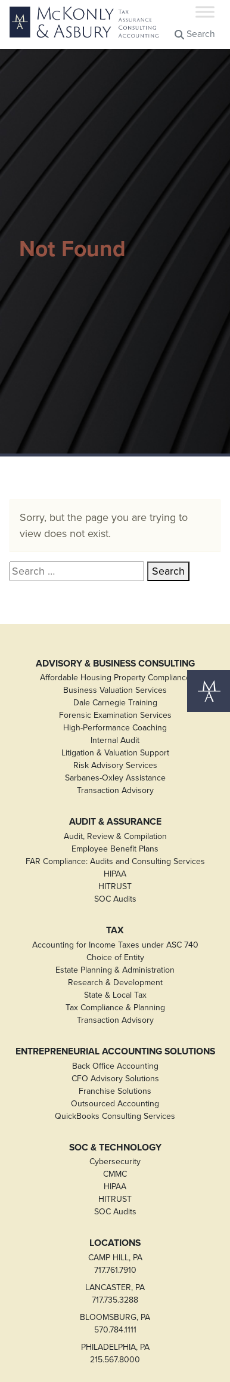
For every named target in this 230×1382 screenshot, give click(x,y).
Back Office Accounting (115, 1066)
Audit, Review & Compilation (115, 836)
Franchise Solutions (115, 1091)
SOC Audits (115, 899)
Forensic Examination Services (115, 715)
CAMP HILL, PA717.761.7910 (115, 1263)
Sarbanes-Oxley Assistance (115, 778)
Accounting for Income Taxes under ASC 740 (115, 945)
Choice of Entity (115, 957)
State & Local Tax (115, 995)
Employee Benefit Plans (115, 849)
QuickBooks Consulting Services (115, 1116)
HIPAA (115, 874)
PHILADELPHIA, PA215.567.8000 (115, 1353)
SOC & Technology (115, 1147)
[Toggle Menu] (205, 11)
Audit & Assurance (115, 822)
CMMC (115, 1174)
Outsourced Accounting (115, 1103)
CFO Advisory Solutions (115, 1078)
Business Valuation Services (115, 690)
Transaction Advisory (115, 790)
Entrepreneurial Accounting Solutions (115, 1051)
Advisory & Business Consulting (115, 664)
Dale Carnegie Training (115, 702)
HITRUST (115, 886)
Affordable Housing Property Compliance (115, 677)
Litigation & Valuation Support (115, 752)
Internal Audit (115, 740)
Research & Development (115, 982)
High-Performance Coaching (115, 727)
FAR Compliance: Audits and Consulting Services (115, 861)
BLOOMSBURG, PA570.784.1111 (115, 1323)
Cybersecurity (115, 1161)
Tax (115, 930)
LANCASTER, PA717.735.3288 (115, 1293)
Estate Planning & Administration (115, 970)
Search (195, 34)
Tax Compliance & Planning (115, 1007)
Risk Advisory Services (115, 765)
